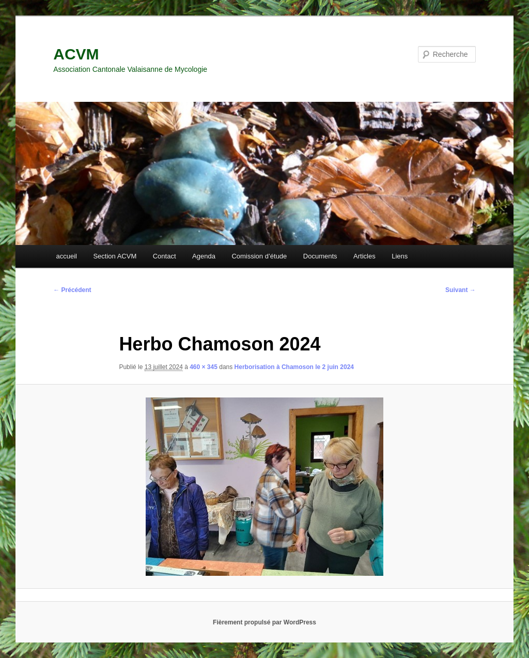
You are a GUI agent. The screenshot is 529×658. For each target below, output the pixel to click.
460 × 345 (203, 367)
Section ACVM (114, 256)
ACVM (76, 54)
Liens (400, 256)
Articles (364, 256)
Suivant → (460, 290)
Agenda (203, 256)
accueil (66, 256)
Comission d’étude (259, 256)
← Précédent (72, 290)
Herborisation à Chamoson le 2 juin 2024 (294, 367)
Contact (164, 256)
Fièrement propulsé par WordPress (264, 622)
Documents (320, 256)
